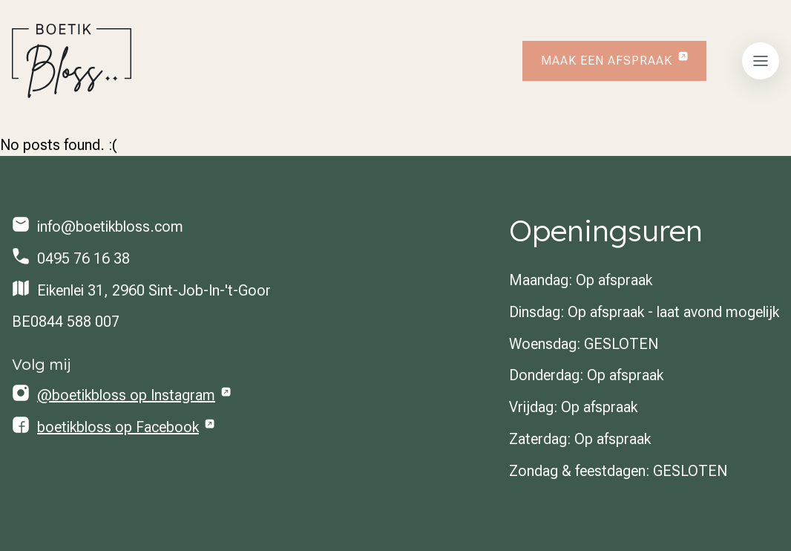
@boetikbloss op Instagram (126, 395)
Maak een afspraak (606, 60)
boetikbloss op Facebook (118, 427)
